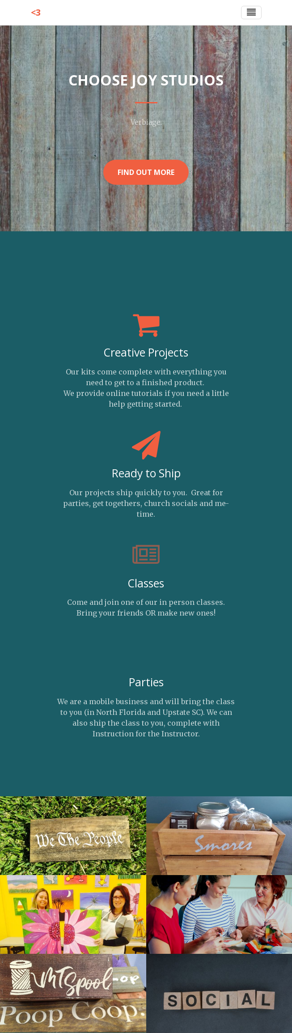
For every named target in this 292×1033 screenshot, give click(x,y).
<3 (36, 12)
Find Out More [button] (146, 172)
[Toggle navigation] (251, 12)
